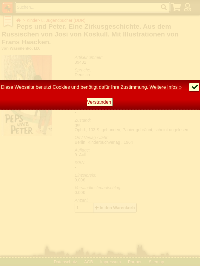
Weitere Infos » (165, 87)
